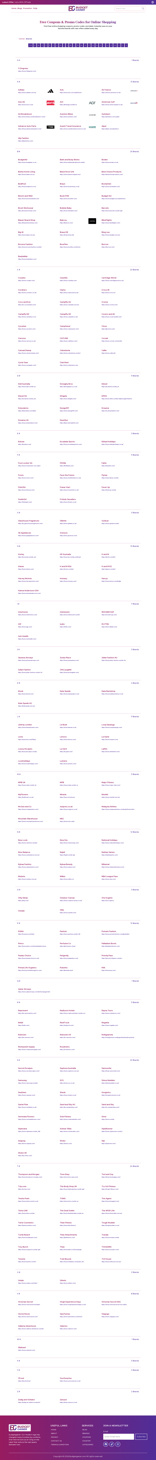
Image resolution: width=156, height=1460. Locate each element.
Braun (62, 184)
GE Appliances (24, 533)
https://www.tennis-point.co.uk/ (28, 1201)
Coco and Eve (24, 302)
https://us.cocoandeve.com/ (27, 304)
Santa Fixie (23, 1104)
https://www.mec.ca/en (67, 821)
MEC (62, 819)
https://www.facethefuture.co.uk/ (70, 478)
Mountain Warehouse (28, 819)
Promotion (27, 8)
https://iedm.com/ (65, 627)
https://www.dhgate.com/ (68, 398)
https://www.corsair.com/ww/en (112, 341)
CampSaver (65, 326)
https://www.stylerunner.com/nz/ (112, 1131)
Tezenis (21, 1259)
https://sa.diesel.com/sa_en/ (27, 398)
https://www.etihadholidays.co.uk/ (112, 444)
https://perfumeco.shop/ (67, 946)
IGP (19, 624)
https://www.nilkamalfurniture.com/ (113, 867)
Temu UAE (23, 1211)
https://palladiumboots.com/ (111, 946)
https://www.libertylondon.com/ (28, 727)
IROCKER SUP (108, 612)
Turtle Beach (24, 1235)
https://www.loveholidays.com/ (28, 763)
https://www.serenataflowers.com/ (29, 1119)
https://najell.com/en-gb (67, 855)
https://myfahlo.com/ (108, 466)
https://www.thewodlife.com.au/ (112, 1213)
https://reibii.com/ (23, 1025)
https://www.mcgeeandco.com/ (28, 809)
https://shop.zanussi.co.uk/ (68, 1402)
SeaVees (22, 1092)
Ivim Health (23, 636)
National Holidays (109, 840)
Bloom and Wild (25, 196)
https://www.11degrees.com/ (27, 71)
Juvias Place (65, 658)
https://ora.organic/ (108, 900)
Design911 (64, 408)
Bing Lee (106, 232)
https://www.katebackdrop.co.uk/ (112, 694)
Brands (86, 1433)
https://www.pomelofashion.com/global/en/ (115, 934)
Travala (105, 1235)
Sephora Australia (68, 1068)
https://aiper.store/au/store (110, 129)
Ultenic (63, 1280)
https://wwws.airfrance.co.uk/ (111, 92)
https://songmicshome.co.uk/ (111, 1095)
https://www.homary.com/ (68, 581)
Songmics (106, 1092)
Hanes (21, 566)
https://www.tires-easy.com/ (69, 1177)
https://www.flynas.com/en (110, 478)
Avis (62, 90)
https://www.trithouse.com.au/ (111, 1261)
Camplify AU (65, 302)
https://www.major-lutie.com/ (111, 785)
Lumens (63, 761)
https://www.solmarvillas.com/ (69, 1131)
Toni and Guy (107, 1174)
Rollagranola (107, 1035)
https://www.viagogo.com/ (110, 1316)
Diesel (104, 384)
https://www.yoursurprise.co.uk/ (70, 1381)
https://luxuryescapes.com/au (27, 751)
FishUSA (22, 487)
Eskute (21, 442)
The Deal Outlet (67, 1211)
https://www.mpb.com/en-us (69, 785)
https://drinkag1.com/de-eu (68, 104)
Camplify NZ (23, 314)
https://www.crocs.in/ (108, 292)
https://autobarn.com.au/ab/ (110, 117)
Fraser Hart (65, 487)
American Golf (108, 102)
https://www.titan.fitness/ (68, 1225)
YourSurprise (66, 1378)
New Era (63, 840)
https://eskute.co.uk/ (24, 444)
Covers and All (108, 314)
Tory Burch (23, 1247)
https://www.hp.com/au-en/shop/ (70, 557)
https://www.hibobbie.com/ (68, 211)
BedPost (22, 184)
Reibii (20, 1023)
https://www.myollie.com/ (68, 912)
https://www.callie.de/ (108, 353)
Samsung (22, 1080)
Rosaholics (65, 1047)
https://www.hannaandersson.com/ (29, 593)
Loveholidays (24, 761)
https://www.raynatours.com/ (111, 1013)
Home (14, 8)
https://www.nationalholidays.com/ (113, 843)
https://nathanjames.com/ (110, 855)
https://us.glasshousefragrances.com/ (30, 523)
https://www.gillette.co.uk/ (68, 523)
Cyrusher (22, 326)
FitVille (63, 463)
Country (86, 1441)
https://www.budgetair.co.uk (27, 162)
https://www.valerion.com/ (68, 1329)
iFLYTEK (105, 624)
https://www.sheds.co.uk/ (68, 1095)
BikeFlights (107, 220)
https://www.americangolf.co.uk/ (112, 104)
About (54, 1433)
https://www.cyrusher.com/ (26, 329)
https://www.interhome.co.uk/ (27, 615)
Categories (87, 1445)
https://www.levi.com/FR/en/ (27, 739)
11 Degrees (23, 68)
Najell (62, 852)
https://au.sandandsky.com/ (69, 1107)
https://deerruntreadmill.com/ (69, 423)
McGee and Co (24, 807)
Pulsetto (64, 968)
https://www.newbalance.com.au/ (28, 855)
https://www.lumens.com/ (68, 763)
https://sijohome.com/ (109, 1143)
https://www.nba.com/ (109, 879)
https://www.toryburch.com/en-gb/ (29, 1249)
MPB (62, 782)
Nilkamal (105, 864)
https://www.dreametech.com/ (28, 423)
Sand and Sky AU (67, 1104)
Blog (84, 1430)
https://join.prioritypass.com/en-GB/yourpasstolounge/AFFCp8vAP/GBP (114, 958)
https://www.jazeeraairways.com (28, 660)
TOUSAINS (107, 1247)
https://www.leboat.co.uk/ (68, 727)
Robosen (22, 1035)
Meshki (105, 794)
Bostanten (106, 184)
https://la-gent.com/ (66, 751)
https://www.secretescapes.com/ (28, 1071)
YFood (21, 1378)
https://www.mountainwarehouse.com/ (30, 821)
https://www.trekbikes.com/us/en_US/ (72, 1261)
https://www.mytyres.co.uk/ (68, 809)
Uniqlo (21, 1280)
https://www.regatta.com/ (110, 1025)
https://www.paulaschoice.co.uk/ (28, 958)
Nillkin (62, 876)
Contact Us (56, 1441)
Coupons (86, 1437)
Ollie (62, 910)
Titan (62, 1247)
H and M (105, 554)
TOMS (63, 1198)
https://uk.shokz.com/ (25, 1155)
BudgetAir (22, 160)
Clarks (63, 290)
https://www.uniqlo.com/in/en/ (27, 1283)
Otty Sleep (23, 898)
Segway (21, 1141)
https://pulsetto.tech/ (66, 970)
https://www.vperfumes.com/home (71, 1316)
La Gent (63, 749)
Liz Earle (105, 737)
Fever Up (106, 487)
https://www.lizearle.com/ (110, 739)
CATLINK (64, 338)
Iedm (62, 624)
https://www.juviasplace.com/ (69, 660)
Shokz (62, 1141)
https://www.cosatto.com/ (26, 280)
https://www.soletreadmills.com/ (70, 1119)
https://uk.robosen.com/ (26, 1037)
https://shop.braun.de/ (67, 235)
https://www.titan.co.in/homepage (71, 1249)
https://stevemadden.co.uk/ (110, 1083)
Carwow (22, 338)
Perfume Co (65, 943)
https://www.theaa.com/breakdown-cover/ (31, 117)
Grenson (64, 533)
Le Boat (63, 725)
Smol (104, 1117)
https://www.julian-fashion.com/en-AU (114, 660)
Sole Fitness (65, 1117)
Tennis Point (23, 1198)
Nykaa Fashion (24, 864)
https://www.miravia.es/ (67, 797)
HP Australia (65, 554)
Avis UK (21, 102)
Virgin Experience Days (70, 1302)
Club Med (64, 362)
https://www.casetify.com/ (68, 280)
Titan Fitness (66, 1223)
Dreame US (23, 420)
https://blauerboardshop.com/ (28, 223)
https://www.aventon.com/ (68, 117)
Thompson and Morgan (28, 1174)
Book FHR (64, 196)
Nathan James (108, 852)
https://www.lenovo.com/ (68, 739)
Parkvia (63, 931)
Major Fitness (108, 782)
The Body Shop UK (68, 1186)
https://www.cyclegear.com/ (27, 365)
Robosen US (65, 1035)
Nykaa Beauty (66, 864)
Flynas (104, 475)
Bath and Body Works (70, 160)
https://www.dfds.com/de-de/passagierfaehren (117, 398)
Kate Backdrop (108, 691)
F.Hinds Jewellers (68, 499)
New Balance (24, 852)
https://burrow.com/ (108, 247)
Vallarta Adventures (27, 1326)
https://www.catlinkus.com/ (68, 341)
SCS (62, 1080)
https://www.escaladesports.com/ (71, 444)
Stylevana (22, 1129)
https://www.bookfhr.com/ (68, 198)
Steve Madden (108, 1080)
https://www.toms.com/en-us (69, 1201)
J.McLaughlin (66, 670)
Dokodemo (23, 408)
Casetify (63, 278)
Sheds (63, 1092)
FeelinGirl (22, 499)
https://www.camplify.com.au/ (69, 304)
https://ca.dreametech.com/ (110, 411)
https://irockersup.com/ (109, 615)
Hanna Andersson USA (28, 591)
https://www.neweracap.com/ (69, 843)
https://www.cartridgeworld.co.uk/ (113, 280)
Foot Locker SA (25, 463)
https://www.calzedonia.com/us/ (70, 353)
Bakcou (63, 220)
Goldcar (105, 521)
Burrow (105, 244)
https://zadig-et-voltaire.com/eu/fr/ (29, 1402)
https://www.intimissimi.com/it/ (70, 615)
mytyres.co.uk (66, 807)
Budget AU (107, 196)
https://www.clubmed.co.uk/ (69, 365)
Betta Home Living (26, 172)
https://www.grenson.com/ (68, 535)
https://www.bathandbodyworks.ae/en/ (72, 162)
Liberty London (25, 725)
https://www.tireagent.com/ (110, 1201)
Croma (105, 302)
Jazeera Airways (25, 658)
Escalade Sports (67, 442)
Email (105, 1431)
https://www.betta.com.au (26, 174)
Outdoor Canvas (67, 898)
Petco (21, 943)
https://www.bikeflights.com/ (111, 223)
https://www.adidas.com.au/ (27, 92)
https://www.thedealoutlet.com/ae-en (71, 1213)
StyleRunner (107, 1129)
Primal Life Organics (27, 968)
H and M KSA (65, 566)
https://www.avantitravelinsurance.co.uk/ (73, 129)
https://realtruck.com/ (67, 1025)
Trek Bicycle (65, 1259)
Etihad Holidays (109, 442)
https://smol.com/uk (108, 1119)
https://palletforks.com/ (67, 1237)
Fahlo (104, 463)
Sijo (103, 1141)
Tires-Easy (64, 1174)
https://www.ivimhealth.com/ (27, 639)
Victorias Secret (25, 1302)
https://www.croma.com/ (110, 304)
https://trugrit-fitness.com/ (110, 1189)
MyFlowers (23, 794)
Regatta (105, 1023)
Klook (20, 691)
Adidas (21, 90)
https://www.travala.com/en (110, 1237)
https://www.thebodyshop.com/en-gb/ (72, 1189)
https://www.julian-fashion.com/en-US (30, 672)
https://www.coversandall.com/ (112, 317)
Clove (104, 326)
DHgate (63, 396)
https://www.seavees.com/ (26, 1095)
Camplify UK (65, 314)
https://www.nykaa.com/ (67, 867)
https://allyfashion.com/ (25, 141)
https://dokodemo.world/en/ (27, 411)
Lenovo (63, 737)
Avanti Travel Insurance (70, 126)
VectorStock (24, 1314)
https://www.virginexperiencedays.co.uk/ (73, 1304)
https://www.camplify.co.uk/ (69, 317)
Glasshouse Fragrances (28, 521)
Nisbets (21, 876)
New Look (22, 840)
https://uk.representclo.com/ (27, 1013)
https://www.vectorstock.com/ (28, 1316)
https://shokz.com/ (66, 1143)
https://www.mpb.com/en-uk (27, 785)
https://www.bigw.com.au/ (26, 235)
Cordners (22, 290)
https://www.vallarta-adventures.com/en (31, 1329)
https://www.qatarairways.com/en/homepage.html (34, 992)
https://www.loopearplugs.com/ (112, 727)
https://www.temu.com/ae (26, 1213)
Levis (20, 737)
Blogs (19, 8)
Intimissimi (65, 612)
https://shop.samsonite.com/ (111, 1071)
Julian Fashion (24, 670)
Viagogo (105, 1314)
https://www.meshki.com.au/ (111, 797)
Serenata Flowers (26, 1117)
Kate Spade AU (25, 703)
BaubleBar (23, 256)
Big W (21, 232)
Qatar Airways (24, 989)
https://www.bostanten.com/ (111, 186)
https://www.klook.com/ (26, 694)
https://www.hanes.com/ (26, 569)
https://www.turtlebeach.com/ (27, 1237)
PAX (103, 968)
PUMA (21, 931)
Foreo (21, 475)
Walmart (22, 1347)
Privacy (54, 1437)
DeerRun (64, 420)
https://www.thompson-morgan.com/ (30, 1177)
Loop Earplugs (108, 725)
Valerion (63, 1326)
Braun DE (64, 232)
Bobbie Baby (66, 208)
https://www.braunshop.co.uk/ (69, 186)
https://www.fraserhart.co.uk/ (69, 490)
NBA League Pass (110, 876)
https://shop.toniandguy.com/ (111, 1177)
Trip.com (22, 1186)
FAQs (35, 8)
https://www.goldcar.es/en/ (110, 523)
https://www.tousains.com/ (110, 1249)
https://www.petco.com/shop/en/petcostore (32, 946)
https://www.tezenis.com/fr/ (27, 1261)
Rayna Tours (107, 1011)
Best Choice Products (112, 172)
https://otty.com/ (23, 900)
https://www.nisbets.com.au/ (27, 879)
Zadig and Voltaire (26, 1400)
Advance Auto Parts (27, 126)
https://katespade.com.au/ (26, 706)
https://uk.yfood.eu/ (24, 1381)
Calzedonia (65, 350)
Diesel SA (22, 396)
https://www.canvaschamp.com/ (28, 353)
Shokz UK (22, 1153)
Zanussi (63, 1400)
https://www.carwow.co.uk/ (27, 341)
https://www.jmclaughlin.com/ (69, 672)
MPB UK (21, 782)
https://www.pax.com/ (109, 970)
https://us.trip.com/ (24, 1189)
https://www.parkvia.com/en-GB (70, 934)
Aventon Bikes (66, 114)
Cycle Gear (23, 362)
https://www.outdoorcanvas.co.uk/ (71, 900)
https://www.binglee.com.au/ (111, 235)
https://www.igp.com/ (25, 627)
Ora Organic (107, 898)
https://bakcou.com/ (66, 223)
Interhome (23, 612)
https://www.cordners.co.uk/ (27, 292)
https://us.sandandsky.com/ (110, 1107)
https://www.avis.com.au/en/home (71, 92)
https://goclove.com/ (108, 329)
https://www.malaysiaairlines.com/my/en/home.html (118, 809)
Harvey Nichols (25, 578)
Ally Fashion (23, 138)
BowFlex (64, 244)
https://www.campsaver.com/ (69, 329)
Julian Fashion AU (109, 658)
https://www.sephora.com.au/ (69, 1071)
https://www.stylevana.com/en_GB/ (29, 1131)
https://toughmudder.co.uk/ (110, 1225)
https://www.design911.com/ (69, 411)
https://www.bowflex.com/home (70, 247)
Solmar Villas (66, 1129)
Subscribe (141, 1437)
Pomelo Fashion (109, 931)
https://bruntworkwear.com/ (27, 211)
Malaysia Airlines (109, 807)
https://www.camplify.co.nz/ (27, 317)
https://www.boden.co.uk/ (110, 162)
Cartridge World (109, 278)
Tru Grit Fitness (109, 1186)
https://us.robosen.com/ (67, 1037)
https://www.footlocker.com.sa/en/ (29, 466)
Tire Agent (106, 1198)
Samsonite (106, 1068)
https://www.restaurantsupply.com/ (29, 1049)
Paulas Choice (24, 956)
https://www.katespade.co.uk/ (69, 694)
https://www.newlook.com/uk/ (27, 843)
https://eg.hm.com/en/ (108, 569)
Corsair (105, 338)
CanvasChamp (24, 350)
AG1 (61, 102)
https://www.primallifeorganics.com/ (30, 970)
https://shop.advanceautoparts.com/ (29, 129)
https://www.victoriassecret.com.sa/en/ (114, 1304)
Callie (104, 350)
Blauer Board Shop (26, 220)
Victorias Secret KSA (111, 1302)
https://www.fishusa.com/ (26, 490)
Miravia (63, 794)
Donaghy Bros (66, 384)
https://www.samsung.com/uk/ (28, 1083)
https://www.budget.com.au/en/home (113, 198)
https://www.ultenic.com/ (68, 1283)
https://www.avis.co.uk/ (25, 104)
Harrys (105, 578)
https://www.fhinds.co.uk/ (68, 502)
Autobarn (106, 114)
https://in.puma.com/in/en (26, 934)
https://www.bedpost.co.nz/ (27, 186)
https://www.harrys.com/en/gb (111, 581)
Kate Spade (65, 691)
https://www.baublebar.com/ (27, 259)
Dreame (105, 408)
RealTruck (64, 1023)
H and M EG (107, 566)
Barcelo (105, 208)
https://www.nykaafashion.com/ (28, 867)
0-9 (30, 45)
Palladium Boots (109, 943)
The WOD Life (108, 1211)
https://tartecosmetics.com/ (27, 1225)
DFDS (104, 396)
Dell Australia (24, 384)
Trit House (106, 1259)
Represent (23, 1011)
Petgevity (64, 956)
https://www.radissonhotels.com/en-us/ (72, 1013)
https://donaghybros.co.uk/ (68, 386)
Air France (106, 90)
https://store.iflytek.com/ (109, 627)
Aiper (104, 126)
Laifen (104, 749)
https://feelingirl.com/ (25, 502)
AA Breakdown (25, 114)
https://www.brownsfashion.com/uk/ (30, 247)
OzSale (21, 911)
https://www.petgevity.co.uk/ (69, 958)
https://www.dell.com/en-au (27, 386)
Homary (63, 578)
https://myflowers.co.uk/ (26, 797)
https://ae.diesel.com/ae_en (110, 386)
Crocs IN (105, 290)
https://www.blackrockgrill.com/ (70, 174)
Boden (105, 160)
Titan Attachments (68, 1235)
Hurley (21, 554)
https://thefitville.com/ (67, 466)
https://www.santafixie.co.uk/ (27, 1107)
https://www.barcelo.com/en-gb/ (112, 211)
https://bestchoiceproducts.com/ (112, 174)
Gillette (63, 521)
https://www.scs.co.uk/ (67, 1083)
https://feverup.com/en (109, 490)
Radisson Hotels (67, 1011)
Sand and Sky (108, 1104)
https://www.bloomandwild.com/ (28, 198)
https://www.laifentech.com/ (111, 751)
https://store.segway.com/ (26, 1143)
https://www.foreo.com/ (26, 478)
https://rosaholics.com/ (67, 1049)
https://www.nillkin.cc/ (67, 879)
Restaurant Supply (26, 1047)
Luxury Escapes (25, 749)
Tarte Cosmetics (26, 1223)
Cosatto (21, 278)
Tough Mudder (108, 1223)
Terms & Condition (60, 1445)
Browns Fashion (25, 244)
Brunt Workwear (25, 208)
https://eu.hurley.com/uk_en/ (27, 557)
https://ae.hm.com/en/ (108, 557)
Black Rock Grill (67, 172)
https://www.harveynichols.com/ (28, 581)
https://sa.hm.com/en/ (67, 569)
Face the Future (67, 475)
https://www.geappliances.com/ (28, 535)
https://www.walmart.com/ (26, 1350)
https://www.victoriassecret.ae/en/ (29, 1304)
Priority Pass (107, 956)
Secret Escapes (25, 1068)
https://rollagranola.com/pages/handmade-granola (118, 1037)
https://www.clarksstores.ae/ (69, 292)
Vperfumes (65, 1314)
